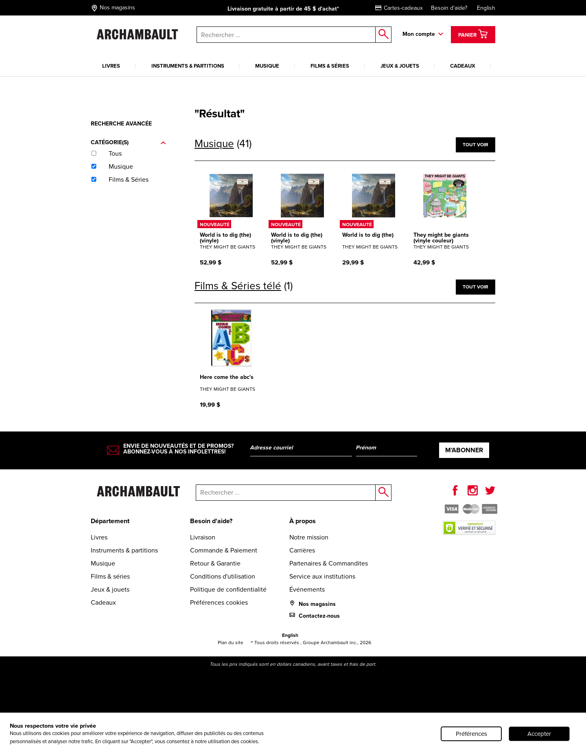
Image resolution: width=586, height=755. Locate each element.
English (486, 8)
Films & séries (329, 66)
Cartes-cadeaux (399, 8)
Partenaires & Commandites (328, 563)
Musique (267, 66)
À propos (302, 521)
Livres (111, 66)
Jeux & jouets (399, 66)
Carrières (302, 550)
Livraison (202, 537)
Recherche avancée (121, 123)
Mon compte (418, 34)
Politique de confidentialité (228, 589)
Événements (307, 589)
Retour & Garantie (215, 563)
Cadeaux (462, 66)
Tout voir (475, 144)
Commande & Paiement (223, 550)
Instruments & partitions (187, 66)
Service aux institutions (322, 576)
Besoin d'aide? (449, 8)
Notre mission (308, 537)
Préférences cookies (219, 602)
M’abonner (464, 450)
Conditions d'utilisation (222, 576)
